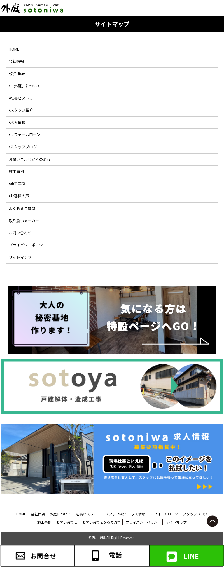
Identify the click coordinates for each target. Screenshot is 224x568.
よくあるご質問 (22, 208)
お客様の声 (19, 196)
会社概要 (17, 73)
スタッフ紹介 (21, 110)
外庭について (60, 513)
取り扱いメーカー (24, 220)
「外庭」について (25, 85)
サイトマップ (20, 257)
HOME (14, 49)
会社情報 (16, 61)
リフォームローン (24, 134)
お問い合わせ (20, 232)
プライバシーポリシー (28, 245)
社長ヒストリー (23, 98)
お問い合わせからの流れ (29, 159)
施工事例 (16, 171)
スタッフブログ (23, 147)
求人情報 (17, 122)
